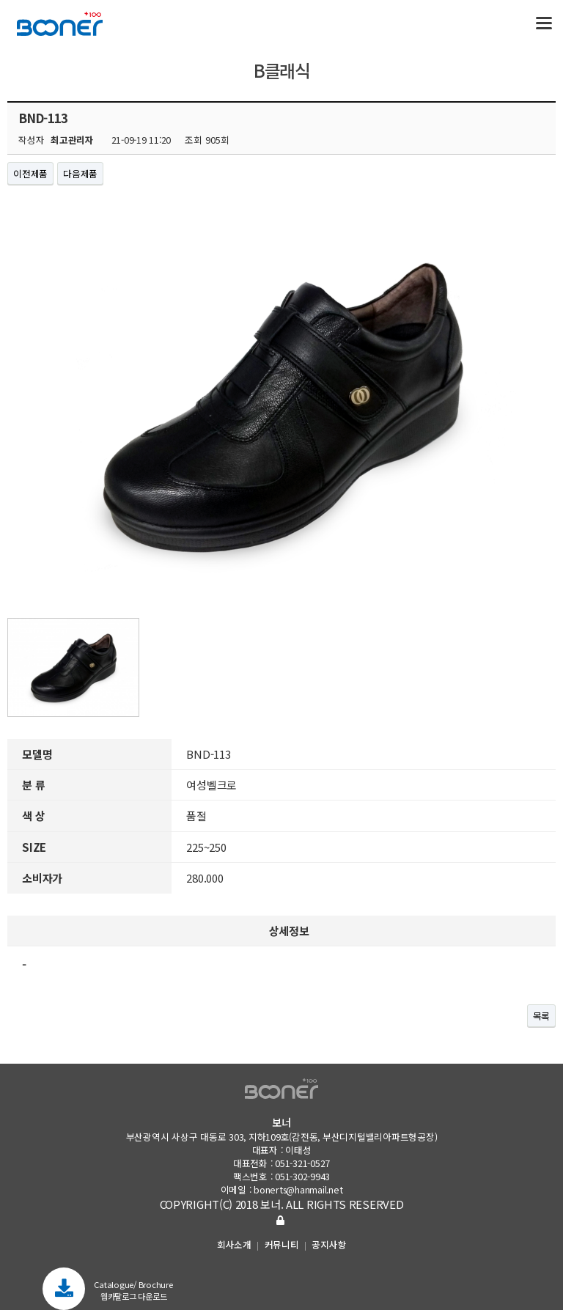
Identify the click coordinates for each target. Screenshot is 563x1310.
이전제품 (30, 173)
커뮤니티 (282, 1244)
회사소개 (234, 1244)
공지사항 (329, 1244)
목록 (542, 1016)
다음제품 (80, 173)
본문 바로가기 (0, 0)
